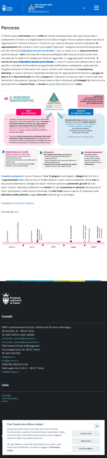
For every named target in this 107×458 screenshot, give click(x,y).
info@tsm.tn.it (8, 356)
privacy (5, 400)
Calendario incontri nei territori (38, 50)
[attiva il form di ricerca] (84, 8)
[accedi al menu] (96, 7)
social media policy (10, 398)
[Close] (97, 426)
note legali (6, 395)
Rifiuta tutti (86, 440)
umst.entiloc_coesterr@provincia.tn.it (18, 338)
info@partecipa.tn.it (10, 371)
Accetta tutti (86, 433)
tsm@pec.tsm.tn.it (10, 360)
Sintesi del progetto (23, 203)
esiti (16, 211)
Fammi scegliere (86, 448)
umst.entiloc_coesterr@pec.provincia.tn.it (20, 342)
